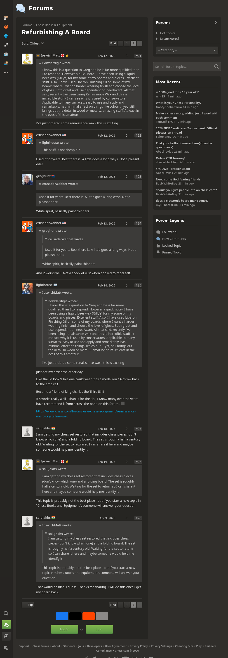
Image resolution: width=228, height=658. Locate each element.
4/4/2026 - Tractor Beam (173, 169)
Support (24, 646)
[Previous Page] (120, 43)
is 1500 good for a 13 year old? (177, 92)
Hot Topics (167, 33)
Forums (27, 25)
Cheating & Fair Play (188, 646)
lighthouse (44, 285)
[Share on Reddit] (88, 616)
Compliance (104, 651)
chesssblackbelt (167, 162)
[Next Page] (139, 43)
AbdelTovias (164, 151)
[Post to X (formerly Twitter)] (75, 616)
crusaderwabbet (48, 135)
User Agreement (116, 646)
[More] (102, 616)
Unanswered (169, 38)
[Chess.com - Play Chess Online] (6, 8)
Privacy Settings (161, 646)
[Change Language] (6, 648)
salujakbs (43, 428)
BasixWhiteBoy (166, 183)
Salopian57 (164, 137)
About (56, 646)
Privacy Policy (139, 646)
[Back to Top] (28, 605)
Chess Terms (41, 646)
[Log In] (6, 636)
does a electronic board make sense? (182, 201)
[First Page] (113, 43)
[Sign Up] (6, 624)
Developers (94, 646)
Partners (210, 646)
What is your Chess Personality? (178, 103)
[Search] (187, 66)
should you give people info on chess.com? (186, 190)
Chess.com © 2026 (127, 651)
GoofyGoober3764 (169, 107)
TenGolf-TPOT (165, 122)
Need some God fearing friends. (178, 179)
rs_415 (160, 96)
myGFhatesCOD (167, 205)
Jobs (81, 646)
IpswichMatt (50, 55)
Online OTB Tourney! (170, 158)
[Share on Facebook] (62, 616)
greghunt (43, 176)
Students (69, 646)
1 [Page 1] (127, 43)
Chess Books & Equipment (54, 25)
